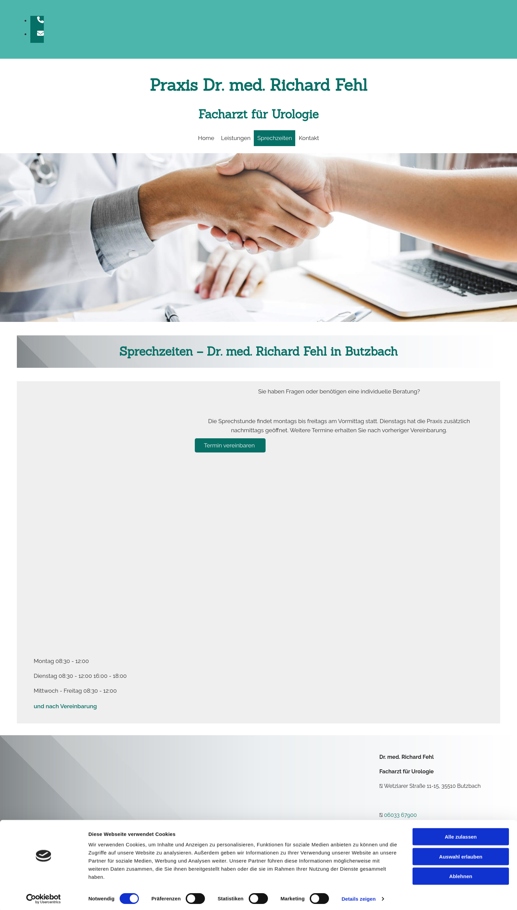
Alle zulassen (461, 834)
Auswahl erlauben (460, 854)
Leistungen (236, 138)
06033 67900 (400, 815)
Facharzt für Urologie (259, 114)
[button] (230, 445)
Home (206, 138)
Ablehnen (460, 874)
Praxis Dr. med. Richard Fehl (258, 85)
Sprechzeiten (274, 138)
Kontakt (309, 138)
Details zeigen (358, 897)
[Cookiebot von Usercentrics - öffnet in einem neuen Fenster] (43, 897)
